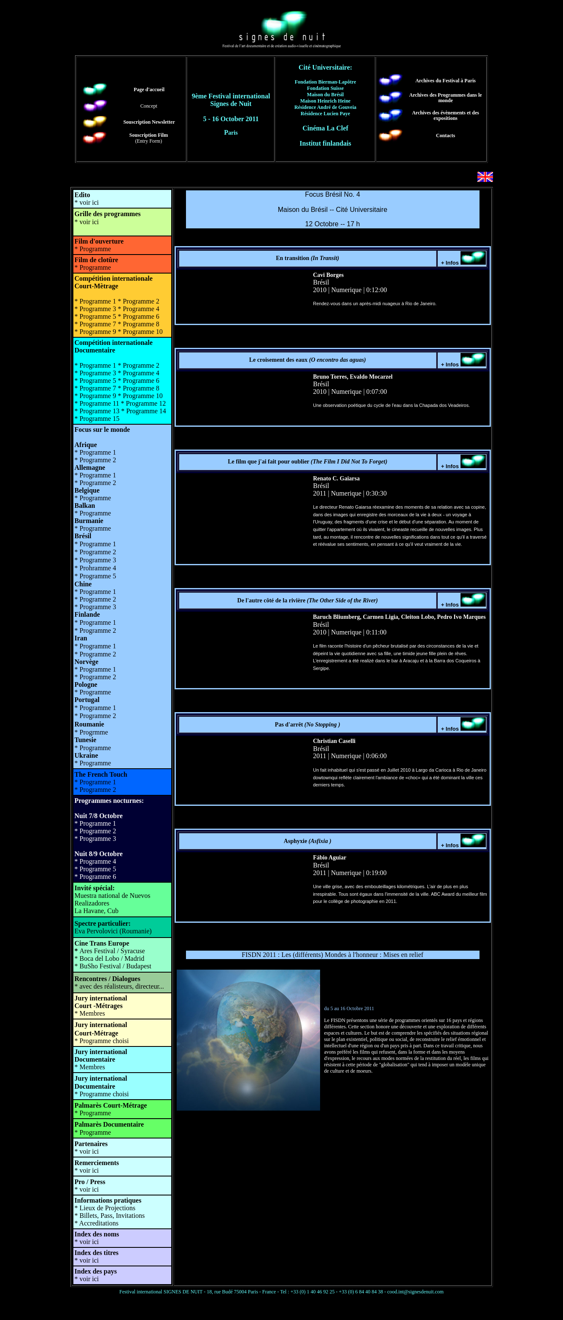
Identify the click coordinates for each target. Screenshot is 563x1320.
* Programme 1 (95, 823)
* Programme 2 (95, 831)
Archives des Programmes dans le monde (445, 97)
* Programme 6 (95, 876)
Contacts (445, 135)
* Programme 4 (95, 861)
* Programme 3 (95, 838)
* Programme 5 (95, 869)
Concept (148, 106)
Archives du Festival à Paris (445, 81)
